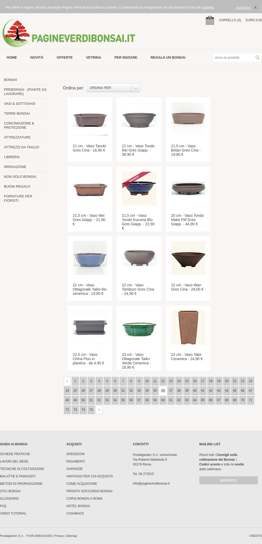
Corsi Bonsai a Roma (84, 498)
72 (67, 410)
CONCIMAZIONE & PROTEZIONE (19, 125)
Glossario (9, 498)
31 (123, 390)
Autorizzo (243, 8)
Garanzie (74, 469)
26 (83, 390)
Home (12, 57)
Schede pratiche (15, 454)
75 (91, 410)
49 (75, 400)
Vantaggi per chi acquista (89, 476)
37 (170, 390)
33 (139, 390)
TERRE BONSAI (17, 113)
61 (170, 400)
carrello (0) (230, 20)
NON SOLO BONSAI (20, 177)
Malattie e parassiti (18, 476)
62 (178, 400)
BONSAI (10, 80)
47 (250, 390)
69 (234, 400)
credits (255, 535)
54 (115, 400)
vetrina (93, 57)
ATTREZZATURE (17, 137)
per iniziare (126, 57)
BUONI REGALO (17, 186)
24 (67, 390)
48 (67, 400)
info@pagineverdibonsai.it (151, 483)
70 (242, 400)
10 (147, 381)
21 (234, 381)
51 (91, 400)
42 (210, 390)
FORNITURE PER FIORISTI (18, 198)
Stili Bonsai (10, 491)
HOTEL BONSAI (78, 506)
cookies (208, 7)
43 (218, 390)
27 (91, 390)
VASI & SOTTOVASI (19, 104)
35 (155, 390)
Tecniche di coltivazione (22, 469)
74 (83, 410)
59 (155, 400)
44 (226, 390)
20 (226, 381)
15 (186, 381)
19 (218, 381)
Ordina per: (73, 88)
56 (131, 400)
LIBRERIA (12, 157)
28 (99, 390)
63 (186, 400)
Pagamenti (75, 461)
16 (194, 381)
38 (178, 390)
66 (210, 400)
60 (162, 400)
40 (194, 390)
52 (99, 400)
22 (242, 381)
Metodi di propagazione (21, 484)
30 (115, 390)
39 (186, 390)
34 (147, 390)
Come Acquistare (81, 484)
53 (107, 400)
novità (36, 57)
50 (83, 400)
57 (139, 400)
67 (218, 400)
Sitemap (71, 535)
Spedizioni (75, 454)
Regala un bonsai (168, 57)
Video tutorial (13, 513)
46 (242, 390)
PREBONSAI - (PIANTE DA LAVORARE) (25, 92)
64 (194, 400)
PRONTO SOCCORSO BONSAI (89, 491)
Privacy (59, 535)
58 (147, 400)
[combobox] (113, 88)
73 (75, 410)
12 (162, 381)
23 (250, 381)
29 (107, 390)
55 (123, 400)
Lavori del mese (14, 461)
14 (178, 381)
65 (202, 400)
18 (210, 381)
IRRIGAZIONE (15, 167)
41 (202, 390)
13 (170, 381)
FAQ (3, 506)
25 (75, 390)
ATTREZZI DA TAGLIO (21, 147)
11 (155, 381)
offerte (65, 57)
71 (250, 400)
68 (226, 400)
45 (234, 390)
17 (202, 381)
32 (131, 390)
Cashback (75, 513)
